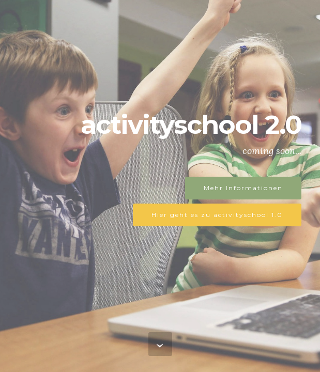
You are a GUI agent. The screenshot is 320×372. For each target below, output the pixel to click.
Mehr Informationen (243, 188)
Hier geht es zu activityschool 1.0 (217, 215)
